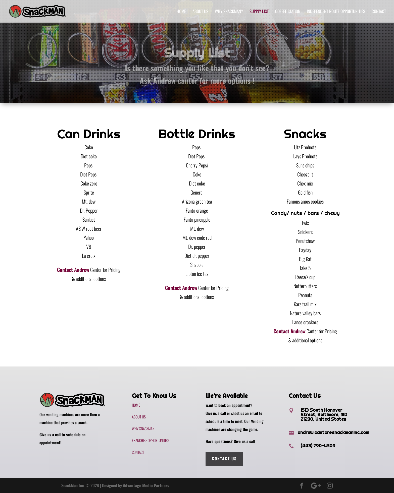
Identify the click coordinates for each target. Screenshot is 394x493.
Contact (379, 12)
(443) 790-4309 (318, 446)
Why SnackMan (143, 428)
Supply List (259, 12)
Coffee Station (287, 12)
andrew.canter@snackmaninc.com (333, 432)
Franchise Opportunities (150, 440)
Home (181, 12)
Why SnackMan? (229, 12)
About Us (200, 12)
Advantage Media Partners (146, 485)
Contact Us (224, 459)
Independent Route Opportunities (336, 12)
